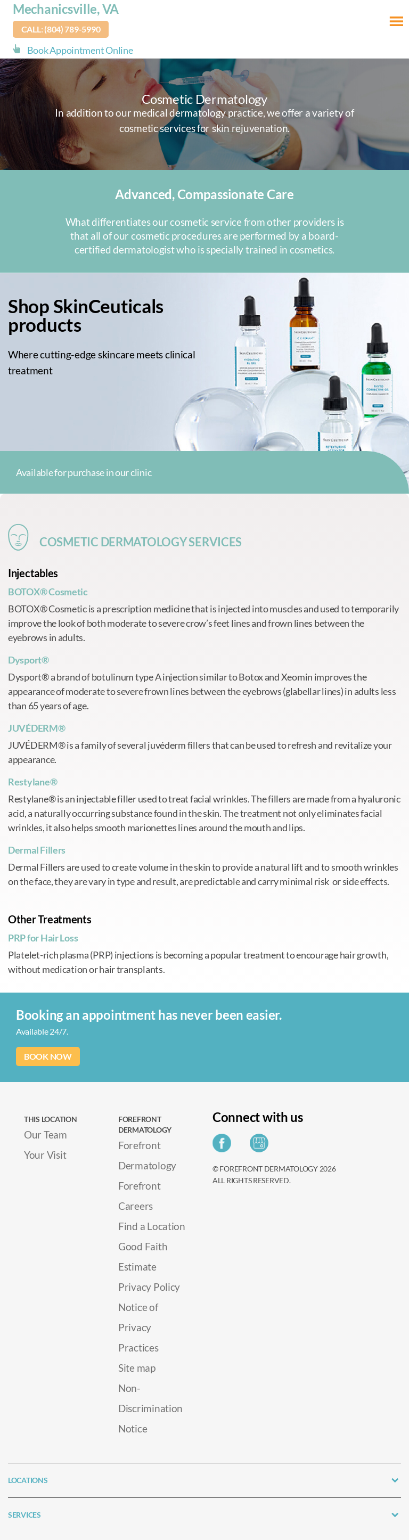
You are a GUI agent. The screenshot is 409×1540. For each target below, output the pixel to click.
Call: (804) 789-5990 (61, 29)
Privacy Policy (149, 1287)
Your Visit (45, 1155)
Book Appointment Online (80, 50)
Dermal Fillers (37, 850)
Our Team (45, 1134)
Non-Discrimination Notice (150, 1408)
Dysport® (28, 660)
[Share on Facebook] (224, 1146)
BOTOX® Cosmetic (48, 591)
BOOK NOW (48, 1056)
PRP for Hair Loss (43, 938)
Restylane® (32, 782)
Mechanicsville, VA (66, 9)
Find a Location (151, 1226)
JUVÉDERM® (37, 728)
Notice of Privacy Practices (138, 1327)
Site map (137, 1368)
